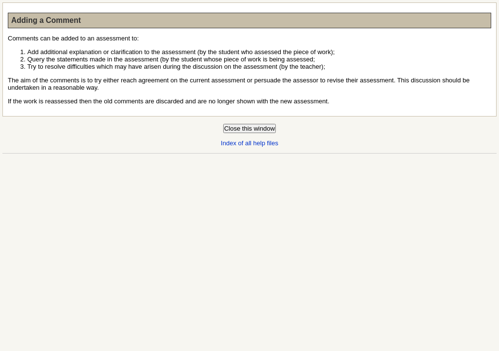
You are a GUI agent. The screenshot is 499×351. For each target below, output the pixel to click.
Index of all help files (249, 143)
